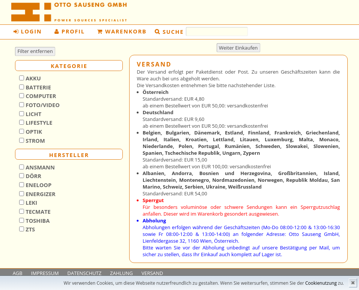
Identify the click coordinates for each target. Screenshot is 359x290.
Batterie (37, 87)
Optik (33, 131)
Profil (69, 31)
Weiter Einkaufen (238, 47)
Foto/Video (42, 105)
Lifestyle (38, 122)
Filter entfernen (35, 51)
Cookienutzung (321, 283)
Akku (32, 78)
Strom (34, 140)
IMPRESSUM (45, 273)
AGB (18, 273)
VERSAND (152, 273)
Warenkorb (121, 31)
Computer (40, 96)
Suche (173, 31)
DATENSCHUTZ (84, 273)
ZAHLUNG (121, 273)
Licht (32, 114)
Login (28, 31)
